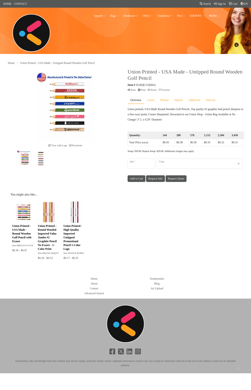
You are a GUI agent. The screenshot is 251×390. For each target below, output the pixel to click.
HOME (7, 3)
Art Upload (157, 288)
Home (94, 278)
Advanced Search (94, 293)
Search (205, 3)
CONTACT (20, 3)
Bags (114, 16)
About (94, 283)
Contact (94, 288)
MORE (214, 16)
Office (148, 16)
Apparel (100, 16)
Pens (181, 16)
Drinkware (130, 16)
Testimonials (157, 278)
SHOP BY (197, 16)
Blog (156, 283)
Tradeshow (165, 16)
